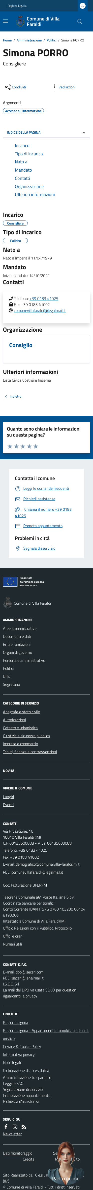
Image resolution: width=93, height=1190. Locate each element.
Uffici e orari (12, 936)
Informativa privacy (19, 1054)
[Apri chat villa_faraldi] (65, 1162)
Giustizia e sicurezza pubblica (26, 736)
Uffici (7, 676)
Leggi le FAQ (13, 1083)
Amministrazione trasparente (27, 1077)
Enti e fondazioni (17, 644)
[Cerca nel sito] (78, 21)
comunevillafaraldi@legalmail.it (40, 310)
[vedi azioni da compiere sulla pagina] (63, 87)
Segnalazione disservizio (23, 1089)
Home (7, 40)
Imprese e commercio (20, 744)
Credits (28, 1159)
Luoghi (8, 797)
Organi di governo (17, 652)
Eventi (8, 805)
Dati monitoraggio (17, 1153)
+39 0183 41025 (44, 298)
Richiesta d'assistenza (21, 1101)
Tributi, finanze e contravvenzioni (30, 752)
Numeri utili (12, 944)
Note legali (12, 1062)
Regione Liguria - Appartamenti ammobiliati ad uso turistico (46, 1034)
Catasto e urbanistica (20, 728)
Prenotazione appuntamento (26, 1095)
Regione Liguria (17, 5)
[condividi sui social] (15, 87)
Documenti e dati (17, 636)
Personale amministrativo (24, 660)
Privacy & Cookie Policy (22, 1046)
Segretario (11, 684)
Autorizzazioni (14, 720)
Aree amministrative (19, 628)
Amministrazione (29, 40)
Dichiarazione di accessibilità (26, 1070)
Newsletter (12, 1134)
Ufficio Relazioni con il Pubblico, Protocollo (37, 928)
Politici (51, 40)
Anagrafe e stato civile (21, 712)
